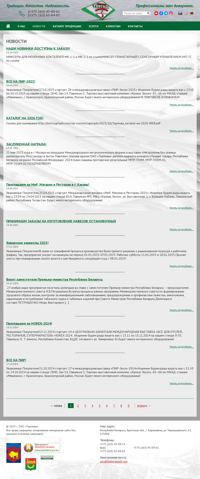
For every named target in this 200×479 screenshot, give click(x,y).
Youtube (156, 13)
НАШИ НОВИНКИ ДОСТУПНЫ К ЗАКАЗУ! (38, 48)
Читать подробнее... (182, 68)
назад (58, 405)
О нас (21, 26)
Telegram (166, 13)
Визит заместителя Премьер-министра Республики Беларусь (54, 279)
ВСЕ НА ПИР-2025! (20, 81)
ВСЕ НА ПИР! (16, 360)
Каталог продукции (67, 26)
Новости (39, 26)
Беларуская (192, 13)
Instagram (171, 13)
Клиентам (113, 26)
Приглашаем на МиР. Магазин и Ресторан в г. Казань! (47, 184)
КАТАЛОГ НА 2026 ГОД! (24, 118)
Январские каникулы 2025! (27, 242)
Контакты (135, 26)
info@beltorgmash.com (114, 461)
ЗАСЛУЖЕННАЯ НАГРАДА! (26, 144)
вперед (142, 405)
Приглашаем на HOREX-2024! (29, 323)
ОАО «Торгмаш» (100, 10)
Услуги (93, 26)
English (186, 13)
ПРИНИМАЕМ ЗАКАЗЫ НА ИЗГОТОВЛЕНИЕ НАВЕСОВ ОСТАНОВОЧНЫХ (61, 221)
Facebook (161, 13)
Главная (8, 25)
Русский (180, 13)
